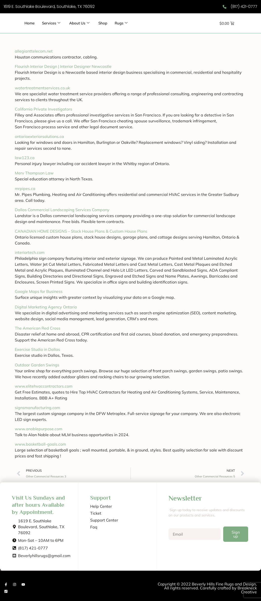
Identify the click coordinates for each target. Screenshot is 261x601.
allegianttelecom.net (34, 51)
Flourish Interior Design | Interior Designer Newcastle (63, 66)
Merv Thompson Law (34, 172)
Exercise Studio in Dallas (37, 349)
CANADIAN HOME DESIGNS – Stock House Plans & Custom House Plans (81, 231)
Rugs (121, 23)
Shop (103, 23)
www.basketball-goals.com (40, 444)
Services (51, 23)
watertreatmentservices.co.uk (42, 87)
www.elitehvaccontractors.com (43, 386)
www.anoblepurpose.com (38, 428)
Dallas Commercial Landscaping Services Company (62, 209)
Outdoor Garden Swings (37, 364)
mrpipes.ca (25, 188)
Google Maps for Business (39, 291)
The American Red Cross (37, 328)
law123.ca (25, 157)
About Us (79, 23)
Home (29, 23)
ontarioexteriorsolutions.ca (39, 136)
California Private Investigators (43, 109)
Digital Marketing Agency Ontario (46, 306)
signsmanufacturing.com (37, 407)
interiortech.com (29, 252)
